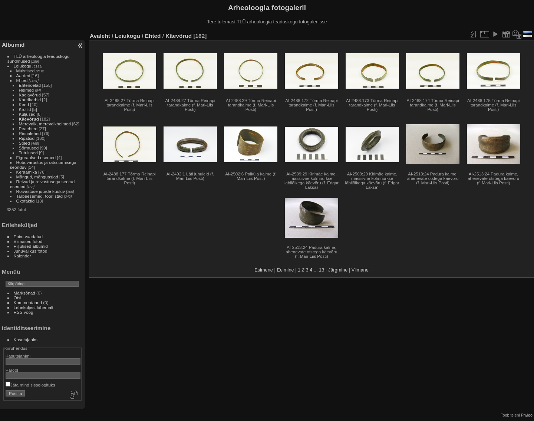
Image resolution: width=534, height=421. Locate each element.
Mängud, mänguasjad (37, 176)
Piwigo (527, 415)
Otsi (18, 297)
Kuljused (27, 114)
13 (321, 270)
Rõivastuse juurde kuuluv (40, 191)
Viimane (360, 270)
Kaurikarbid (30, 99)
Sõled (24, 143)
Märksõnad (24, 292)
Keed (24, 104)
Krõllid (25, 109)
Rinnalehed (30, 133)
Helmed (26, 90)
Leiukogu (23, 65)
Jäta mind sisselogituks (30, 384)
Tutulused (28, 152)
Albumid (13, 45)
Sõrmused (29, 147)
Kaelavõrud (30, 94)
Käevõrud (29, 118)
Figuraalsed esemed (36, 157)
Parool (12, 370)
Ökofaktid (25, 200)
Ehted (22, 80)
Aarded (23, 75)
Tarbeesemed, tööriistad (39, 196)
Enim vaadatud (28, 236)
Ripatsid (27, 138)
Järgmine (338, 270)
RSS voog (23, 312)
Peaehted (28, 128)
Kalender (22, 255)
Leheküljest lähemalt (33, 307)
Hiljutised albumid (31, 246)
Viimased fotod (28, 241)
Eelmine (285, 270)
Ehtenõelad (30, 85)
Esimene (263, 270)
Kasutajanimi (26, 339)
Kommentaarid (28, 302)
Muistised (25, 70)
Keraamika (26, 172)
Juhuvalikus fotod (30, 251)
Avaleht (100, 36)
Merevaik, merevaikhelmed (45, 123)
